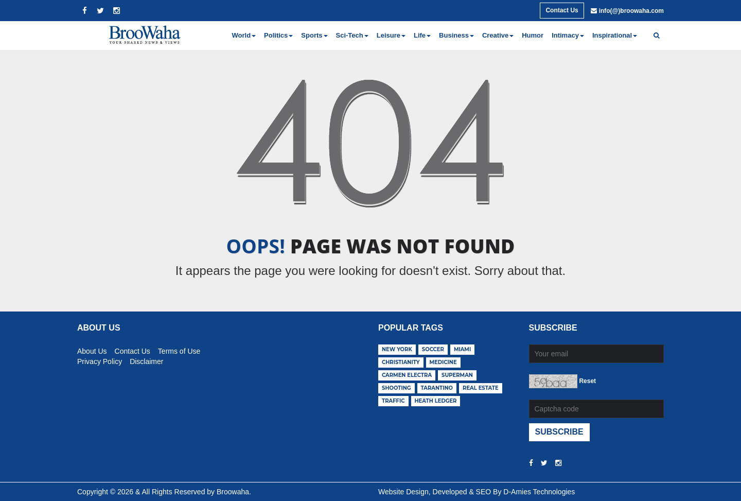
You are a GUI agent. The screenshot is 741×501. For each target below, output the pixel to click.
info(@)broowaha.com (631, 10)
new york (397, 349)
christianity (401, 362)
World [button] (244, 35)
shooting (396, 388)
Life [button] (422, 35)
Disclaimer (146, 359)
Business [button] (456, 35)
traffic (393, 401)
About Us (92, 349)
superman (457, 375)
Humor (532, 35)
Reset (587, 381)
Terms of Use (179, 349)
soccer (433, 349)
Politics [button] (278, 35)
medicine (443, 362)
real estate (481, 388)
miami (462, 349)
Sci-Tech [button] (352, 35)
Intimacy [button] (568, 35)
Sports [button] (314, 35)
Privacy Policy (99, 359)
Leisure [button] (391, 35)
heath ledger (436, 401)
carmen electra (407, 375)
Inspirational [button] (614, 35)
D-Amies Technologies (539, 492)
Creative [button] (498, 35)
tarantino (437, 388)
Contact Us (561, 10)
